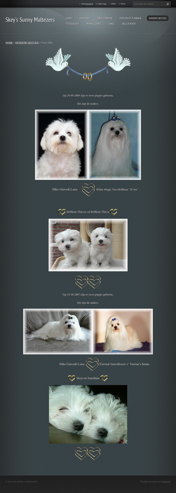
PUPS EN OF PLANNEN (130, 18)
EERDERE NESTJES (158, 18)
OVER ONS (85, 18)
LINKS (111, 23)
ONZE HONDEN (104, 18)
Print (123, 4)
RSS (114, 4)
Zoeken (167, 4)
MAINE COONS (94, 23)
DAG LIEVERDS (129, 23)
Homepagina (87, 4)
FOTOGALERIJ (72, 23)
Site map (102, 4)
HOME (69, 18)
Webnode (166, 481)
